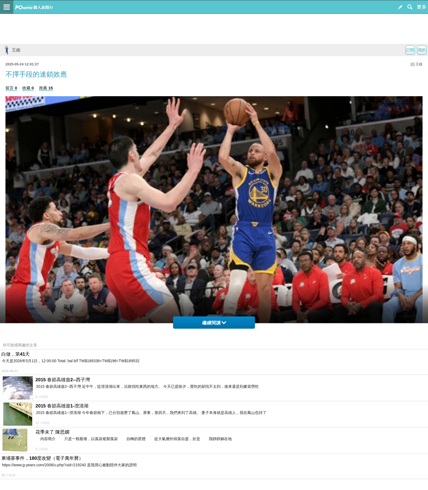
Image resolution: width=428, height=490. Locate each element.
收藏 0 (28, 88)
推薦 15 (46, 88)
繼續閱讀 (214, 323)
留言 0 (11, 88)
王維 (10, 50)
